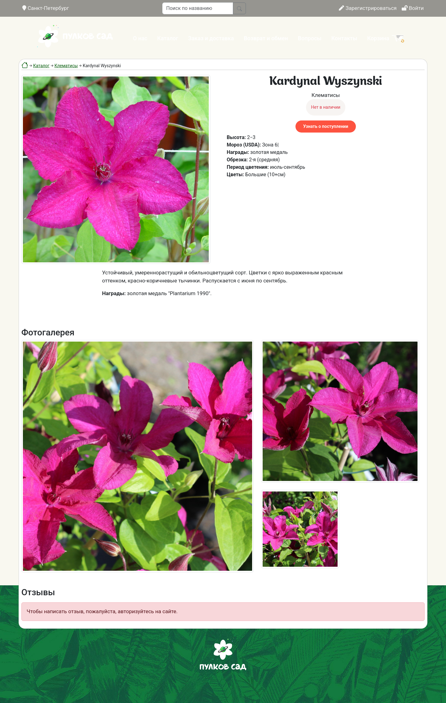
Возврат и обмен (266, 38)
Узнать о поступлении (325, 126)
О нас (140, 38)
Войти (413, 8)
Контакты (344, 38)
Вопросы (309, 38)
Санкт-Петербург (45, 8)
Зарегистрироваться (367, 8)
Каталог (167, 38)
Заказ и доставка (211, 38)
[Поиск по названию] (197, 8)
